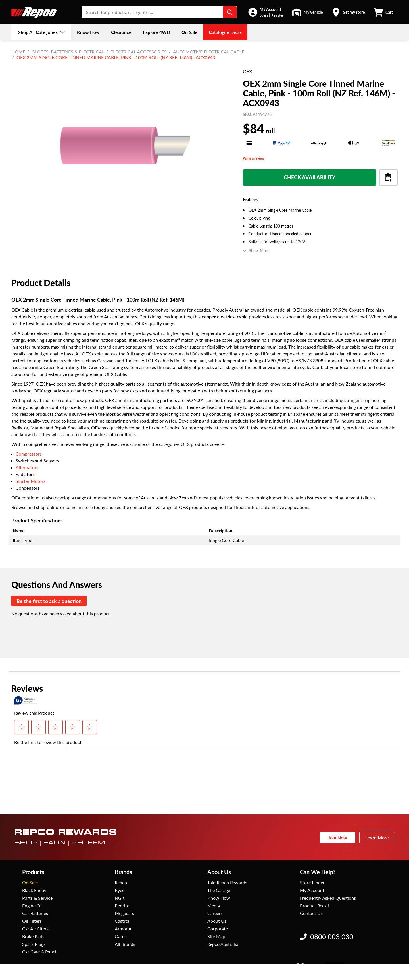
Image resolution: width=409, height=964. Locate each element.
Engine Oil (32, 905)
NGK (120, 898)
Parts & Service (37, 898)
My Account (270, 9)
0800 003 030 (326, 936)
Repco (121, 882)
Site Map (216, 936)
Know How (218, 898)
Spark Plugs (33, 944)
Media (213, 905)
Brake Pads (33, 936)
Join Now (337, 837)
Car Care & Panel (39, 951)
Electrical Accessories (138, 51)
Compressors (29, 453)
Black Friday (34, 890)
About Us (216, 921)
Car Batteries (35, 913)
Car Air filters (35, 928)
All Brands (125, 944)
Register (277, 15)
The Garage (218, 890)
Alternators (27, 467)
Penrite (122, 905)
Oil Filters (32, 921)
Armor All (124, 928)
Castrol (122, 921)
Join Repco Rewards (227, 882)
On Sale (30, 882)
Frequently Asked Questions (328, 898)
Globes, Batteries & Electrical (68, 51)
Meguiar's (124, 913)
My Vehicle (313, 12)
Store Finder (312, 882)
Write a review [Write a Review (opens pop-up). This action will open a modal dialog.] (253, 158)
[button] (266, 12)
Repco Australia (222, 944)
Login (264, 15)
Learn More (377, 837)
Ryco (120, 890)
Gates (120, 936)
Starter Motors (30, 481)
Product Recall (314, 905)
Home (18, 51)
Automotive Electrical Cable (208, 51)
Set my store (354, 12)
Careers (215, 913)
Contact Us (311, 913)
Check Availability (309, 177)
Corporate (217, 928)
